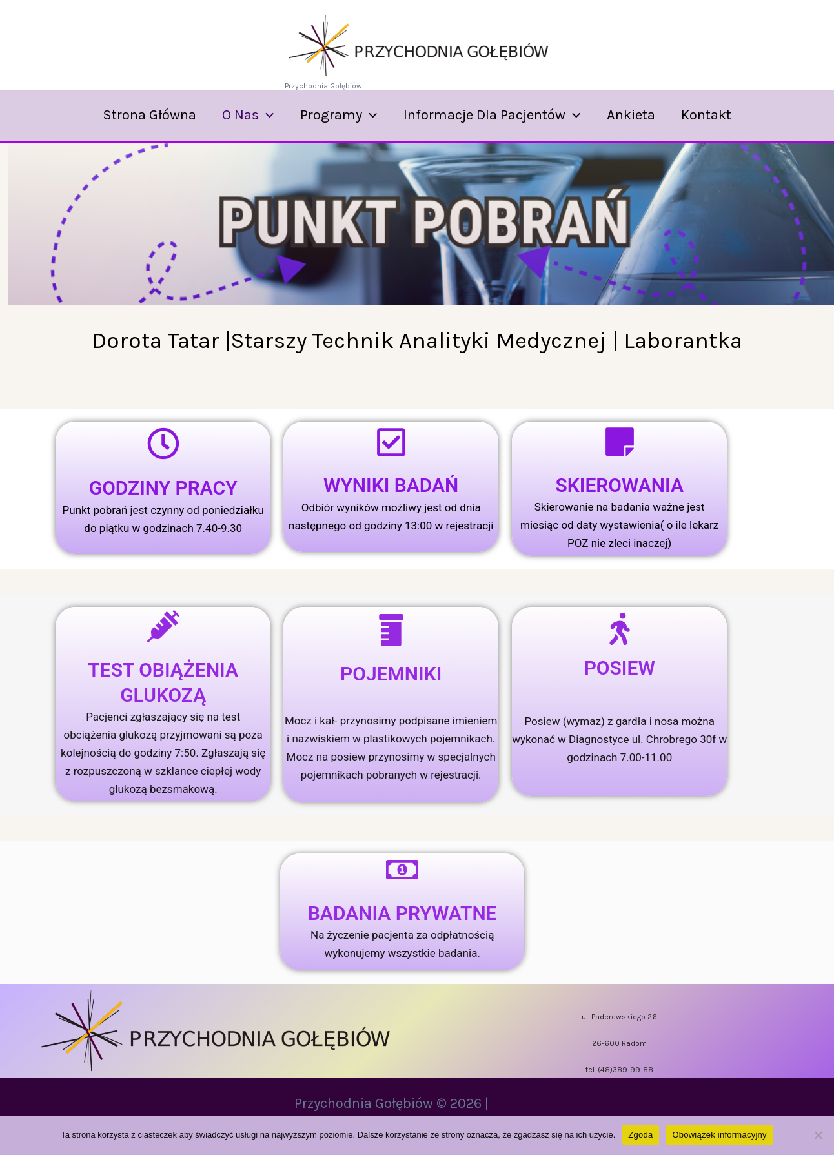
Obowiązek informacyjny (719, 1135)
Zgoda (640, 1135)
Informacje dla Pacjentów (493, 115)
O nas (244, 115)
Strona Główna (143, 115)
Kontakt (712, 115)
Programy (337, 115)
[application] (263, 115)
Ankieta (634, 115)
